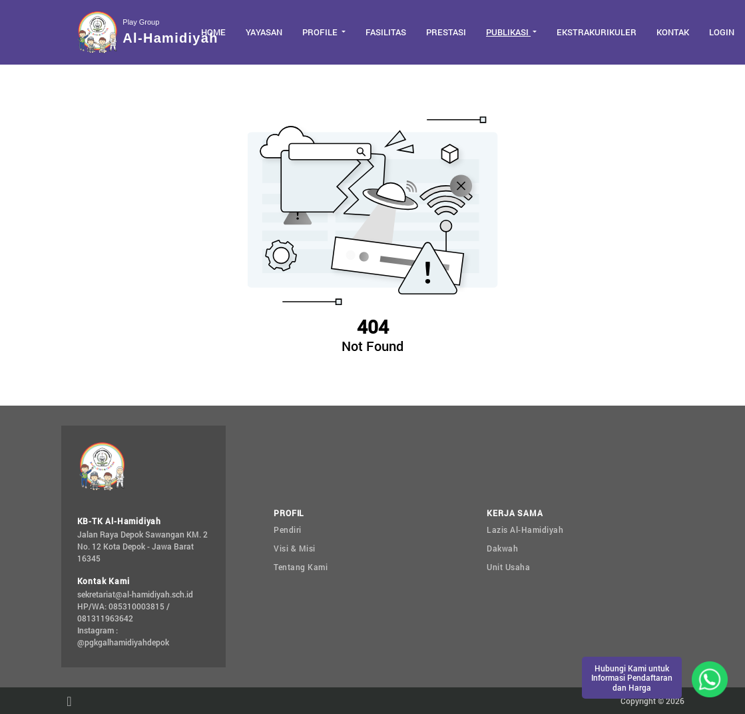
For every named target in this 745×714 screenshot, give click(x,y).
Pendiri (288, 529)
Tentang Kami (301, 566)
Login (721, 32)
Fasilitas (386, 32)
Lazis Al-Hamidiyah (525, 529)
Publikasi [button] (508, 32)
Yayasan (264, 32)
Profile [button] (321, 32)
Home (213, 32)
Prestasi (446, 32)
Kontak (672, 32)
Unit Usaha (508, 566)
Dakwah (502, 548)
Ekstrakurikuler (596, 32)
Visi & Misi (295, 548)
